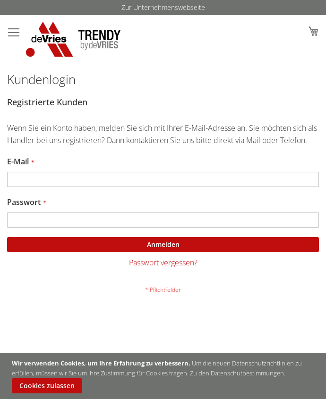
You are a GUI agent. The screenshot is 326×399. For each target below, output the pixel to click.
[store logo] (73, 39)
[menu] (163, 7)
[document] (164, 375)
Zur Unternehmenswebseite (163, 7)
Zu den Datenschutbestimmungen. (237, 373)
